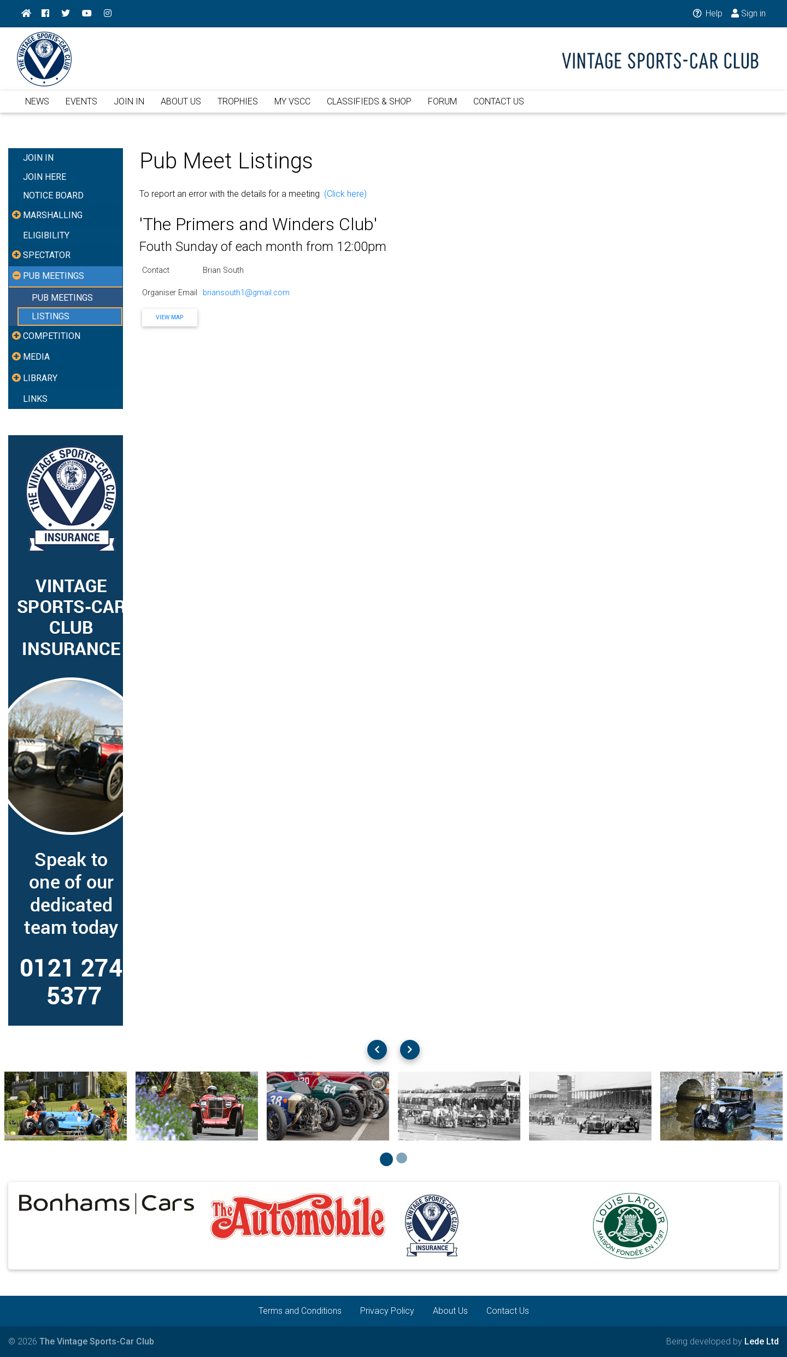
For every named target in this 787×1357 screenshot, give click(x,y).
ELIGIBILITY (46, 235)
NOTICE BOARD (53, 195)
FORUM (442, 108)
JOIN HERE (44, 177)
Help (707, 13)
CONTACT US (498, 108)
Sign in (748, 13)
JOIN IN (129, 108)
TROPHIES (238, 108)
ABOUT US (181, 108)
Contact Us (507, 1311)
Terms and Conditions (300, 1311)
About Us (450, 1311)
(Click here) (345, 194)
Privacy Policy (387, 1311)
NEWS (37, 108)
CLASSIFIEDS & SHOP (369, 108)
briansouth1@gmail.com (246, 292)
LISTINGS (50, 316)
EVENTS (81, 108)
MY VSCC (292, 108)
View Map (169, 317)
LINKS (35, 399)
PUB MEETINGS (62, 298)
